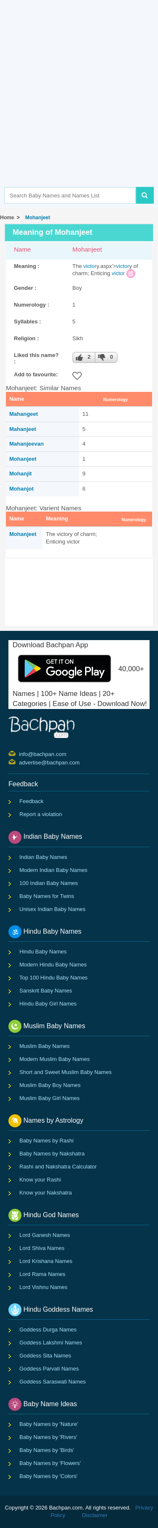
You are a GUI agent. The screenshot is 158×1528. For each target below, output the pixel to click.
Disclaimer (94, 1515)
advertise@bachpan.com (20, 761)
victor (89, 266)
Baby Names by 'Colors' (48, 1476)
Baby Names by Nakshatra (52, 1153)
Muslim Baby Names (44, 1046)
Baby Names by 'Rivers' (48, 1437)
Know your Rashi (40, 1179)
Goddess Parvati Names (49, 1368)
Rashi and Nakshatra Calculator (58, 1166)
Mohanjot (21, 489)
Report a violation (40, 814)
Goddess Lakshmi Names (50, 1342)
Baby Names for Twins (46, 896)
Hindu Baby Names (43, 951)
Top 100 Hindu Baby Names (53, 977)
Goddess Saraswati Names (52, 1381)
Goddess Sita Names (45, 1355)
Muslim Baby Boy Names (49, 1085)
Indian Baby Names (43, 857)
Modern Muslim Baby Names (54, 1059)
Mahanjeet (22, 429)
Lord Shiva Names (41, 1248)
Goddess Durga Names (48, 1329)
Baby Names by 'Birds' (46, 1450)
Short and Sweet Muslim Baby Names (65, 1072)
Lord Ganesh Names (44, 1235)
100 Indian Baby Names (48, 883)
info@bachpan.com (20, 753)
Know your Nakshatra (45, 1192)
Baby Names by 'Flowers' (50, 1463)
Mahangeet (23, 414)
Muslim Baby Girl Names (49, 1098)
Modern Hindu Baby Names (53, 964)
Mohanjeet (36, 218)
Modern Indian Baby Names (53, 870)
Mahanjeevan (26, 444)
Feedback (31, 801)
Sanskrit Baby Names (45, 990)
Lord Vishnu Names (43, 1287)
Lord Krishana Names (45, 1261)
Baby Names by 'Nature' (48, 1424)
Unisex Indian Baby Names (52, 909)
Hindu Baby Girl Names (48, 1003)
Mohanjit (20, 473)
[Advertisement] (79, 106)
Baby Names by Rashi (46, 1140)
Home (7, 218)
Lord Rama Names (42, 1274)
